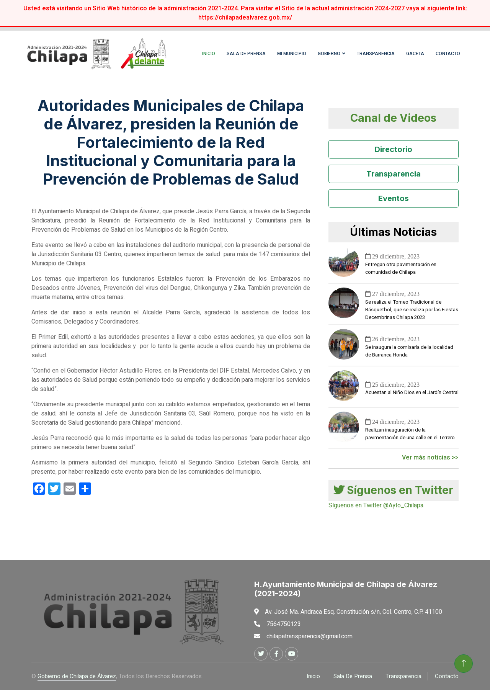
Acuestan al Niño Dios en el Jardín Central (412, 392)
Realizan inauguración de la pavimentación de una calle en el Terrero (410, 433)
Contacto (448, 53)
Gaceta (415, 53)
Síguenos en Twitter (393, 490)
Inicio (208, 53)
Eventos (393, 198)
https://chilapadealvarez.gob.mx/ (245, 17)
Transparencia (376, 53)
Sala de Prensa (246, 53)
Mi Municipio (291, 53)
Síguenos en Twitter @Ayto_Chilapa (375, 505)
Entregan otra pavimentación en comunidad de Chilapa (400, 268)
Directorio (393, 149)
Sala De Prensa (352, 676)
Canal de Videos (393, 117)
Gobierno (329, 53)
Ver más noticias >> (430, 457)
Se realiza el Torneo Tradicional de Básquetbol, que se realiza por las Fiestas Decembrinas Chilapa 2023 (411, 309)
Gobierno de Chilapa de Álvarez (77, 676)
